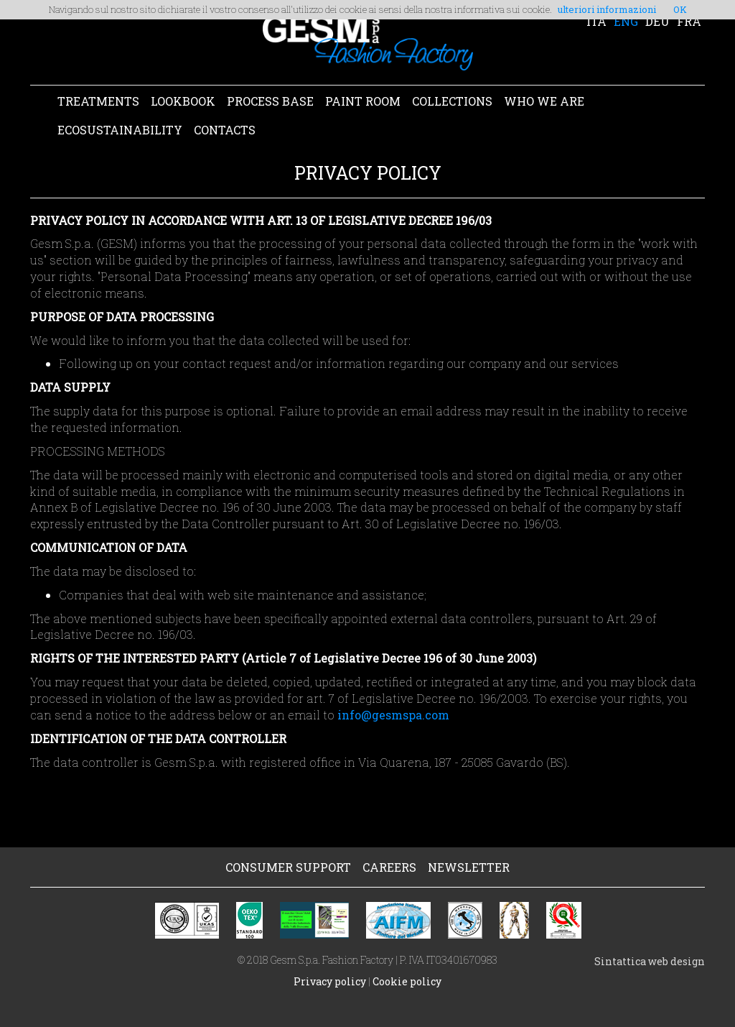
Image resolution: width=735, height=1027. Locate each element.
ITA (596, 21)
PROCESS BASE (270, 101)
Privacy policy (330, 981)
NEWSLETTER (469, 867)
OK (680, 9)
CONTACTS (225, 129)
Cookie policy (407, 981)
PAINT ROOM (363, 101)
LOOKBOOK (183, 101)
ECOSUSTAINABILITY (119, 129)
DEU (657, 21)
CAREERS (389, 867)
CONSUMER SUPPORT (288, 867)
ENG (626, 21)
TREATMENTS (98, 101)
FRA (689, 21)
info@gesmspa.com (393, 714)
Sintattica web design (649, 961)
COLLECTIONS (452, 101)
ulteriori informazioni (607, 9)
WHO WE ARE (544, 101)
